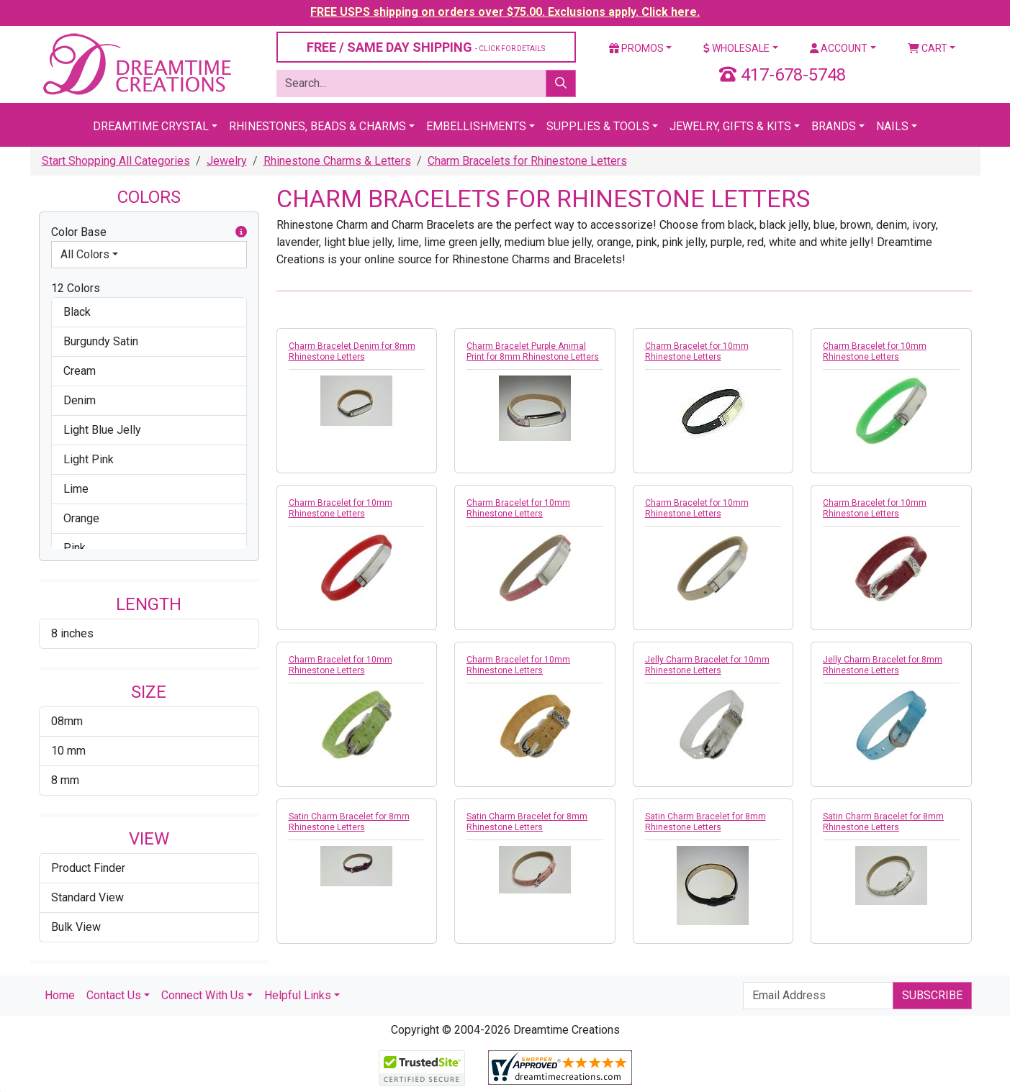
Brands (833, 126)
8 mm (65, 780)
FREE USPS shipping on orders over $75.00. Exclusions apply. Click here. (505, 12)
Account (838, 48)
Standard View (87, 897)
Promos (636, 48)
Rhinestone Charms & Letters (337, 161)
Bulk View (76, 927)
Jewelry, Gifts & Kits (730, 126)
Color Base (149, 232)
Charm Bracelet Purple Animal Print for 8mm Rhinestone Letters (532, 351)
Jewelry (227, 161)
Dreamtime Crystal (151, 126)
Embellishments (476, 126)
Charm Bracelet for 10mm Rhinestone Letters (697, 351)
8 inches (72, 633)
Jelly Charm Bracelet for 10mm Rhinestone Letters (707, 665)
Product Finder (88, 868)
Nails (892, 126)
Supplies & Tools (597, 126)
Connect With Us (202, 995)
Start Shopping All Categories (116, 161)
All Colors (84, 254)
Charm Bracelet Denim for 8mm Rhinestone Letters (352, 351)
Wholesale (736, 48)
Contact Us (113, 995)
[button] (241, 232)
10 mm (68, 750)
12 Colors (75, 288)
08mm (67, 721)
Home (60, 995)
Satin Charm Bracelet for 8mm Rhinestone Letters (349, 821)
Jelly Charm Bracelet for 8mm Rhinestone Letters (882, 665)
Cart (927, 48)
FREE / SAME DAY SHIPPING (426, 47)
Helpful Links (297, 995)
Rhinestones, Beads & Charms (317, 126)
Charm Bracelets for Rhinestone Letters (527, 161)
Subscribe (932, 995)
